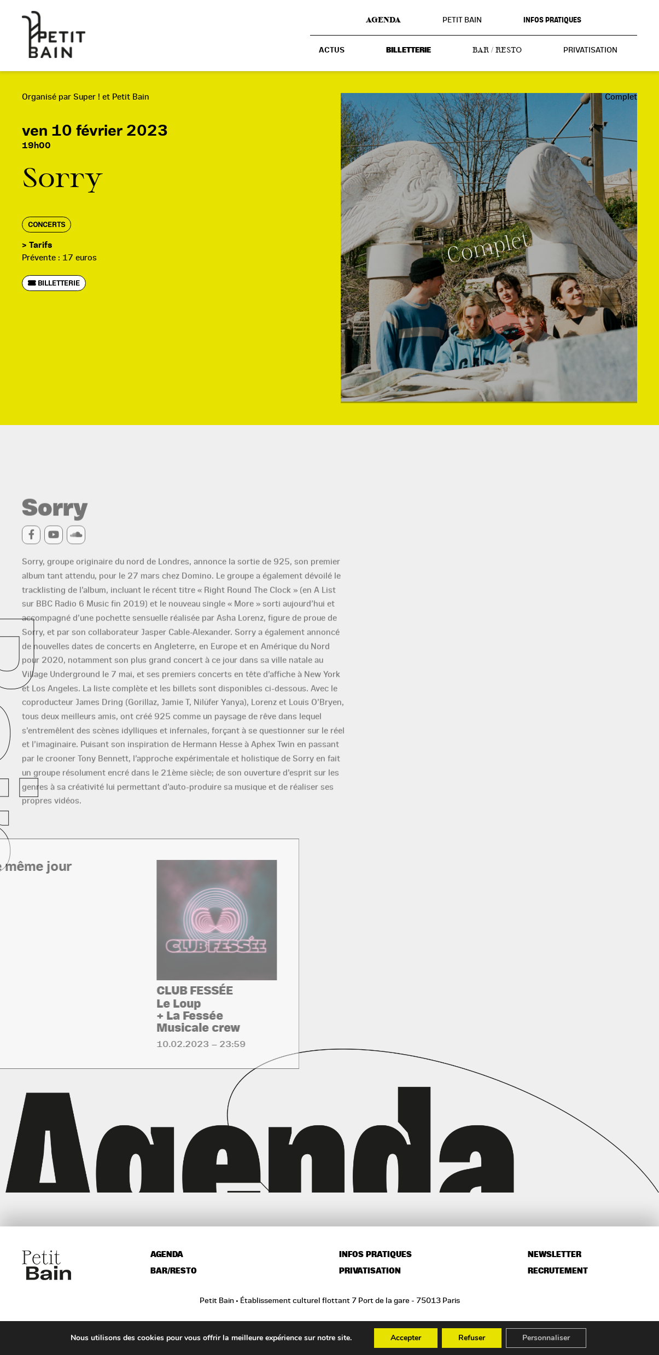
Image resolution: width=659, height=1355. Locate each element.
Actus (332, 50)
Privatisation (590, 49)
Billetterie (408, 50)
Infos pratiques (552, 20)
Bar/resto (173, 1271)
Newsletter (554, 1255)
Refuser (471, 1338)
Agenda (383, 19)
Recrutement (558, 1271)
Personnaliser (546, 1338)
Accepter (405, 1338)
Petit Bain (462, 19)
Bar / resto (497, 49)
